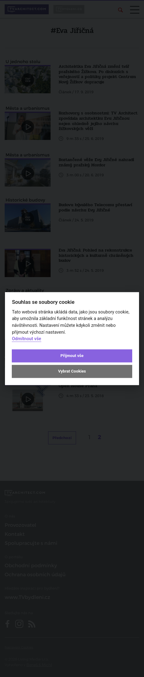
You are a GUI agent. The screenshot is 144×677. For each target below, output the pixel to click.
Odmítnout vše (26, 339)
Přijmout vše (72, 356)
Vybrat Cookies (72, 371)
